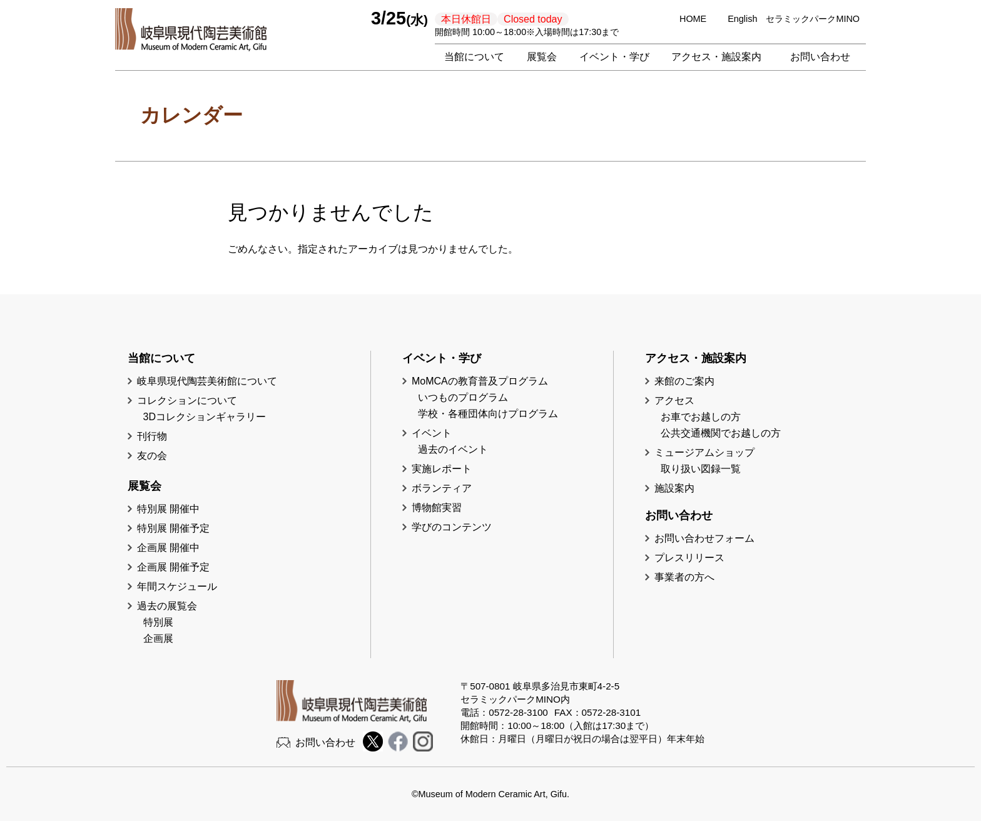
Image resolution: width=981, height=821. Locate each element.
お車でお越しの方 (701, 416)
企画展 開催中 (168, 547)
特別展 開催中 (168, 508)
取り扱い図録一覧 (701, 468)
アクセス (674, 400)
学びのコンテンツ (452, 527)
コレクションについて (187, 400)
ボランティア (442, 488)
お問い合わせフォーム (704, 538)
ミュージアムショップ (704, 452)
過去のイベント (453, 449)
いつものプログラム (463, 397)
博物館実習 (442, 507)
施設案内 (674, 488)
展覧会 (542, 56)
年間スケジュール (177, 586)
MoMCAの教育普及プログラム (480, 381)
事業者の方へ (684, 577)
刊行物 (152, 436)
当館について (474, 56)
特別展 (158, 622)
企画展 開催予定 (173, 567)
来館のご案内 (684, 381)
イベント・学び (614, 56)
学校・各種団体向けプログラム (488, 413)
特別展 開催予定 (173, 528)
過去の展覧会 (167, 606)
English (742, 19)
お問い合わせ (820, 56)
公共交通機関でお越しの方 (721, 433)
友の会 (152, 455)
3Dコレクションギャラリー (204, 416)
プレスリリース (689, 557)
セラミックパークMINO (813, 19)
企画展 (158, 638)
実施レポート (442, 468)
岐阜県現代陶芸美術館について (207, 381)
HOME (692, 19)
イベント (432, 433)
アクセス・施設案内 (716, 56)
